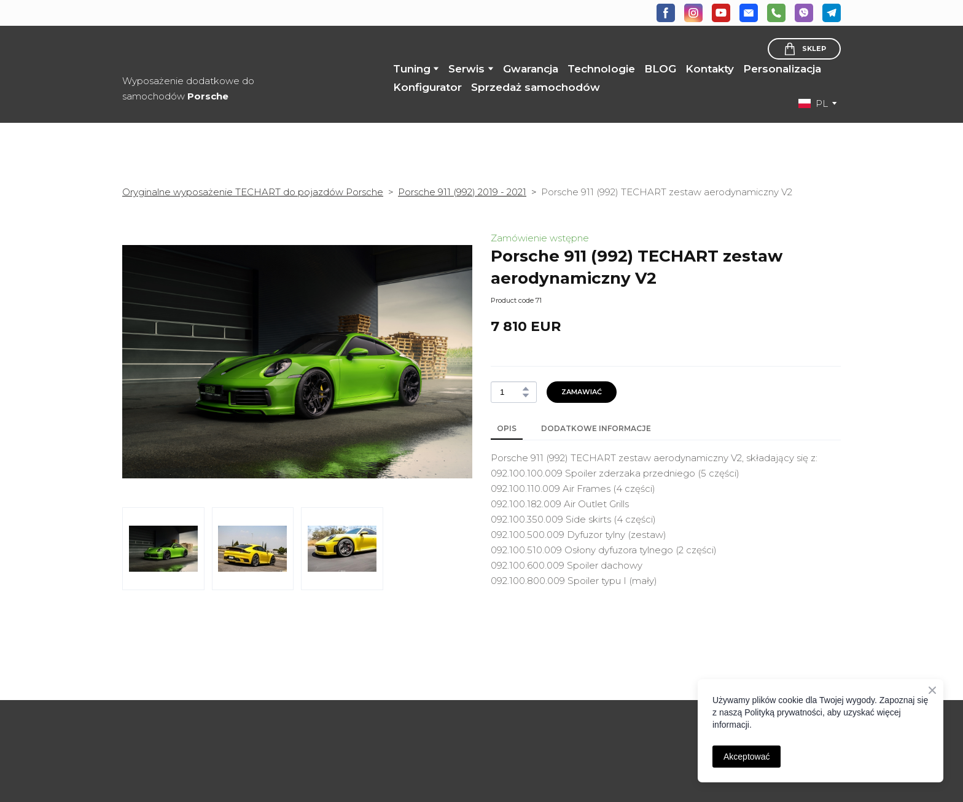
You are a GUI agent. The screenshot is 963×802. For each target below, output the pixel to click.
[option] (813, 103)
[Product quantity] (511, 392)
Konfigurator (427, 87)
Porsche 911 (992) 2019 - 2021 (462, 192)
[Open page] (205, 716)
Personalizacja (782, 69)
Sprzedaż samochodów (535, 87)
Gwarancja (530, 69)
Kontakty (709, 69)
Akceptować (746, 756)
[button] (666, 13)
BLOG (660, 69)
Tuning (412, 69)
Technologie (601, 69)
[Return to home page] (209, 51)
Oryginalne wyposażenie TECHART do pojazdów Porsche (252, 192)
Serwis (466, 69)
